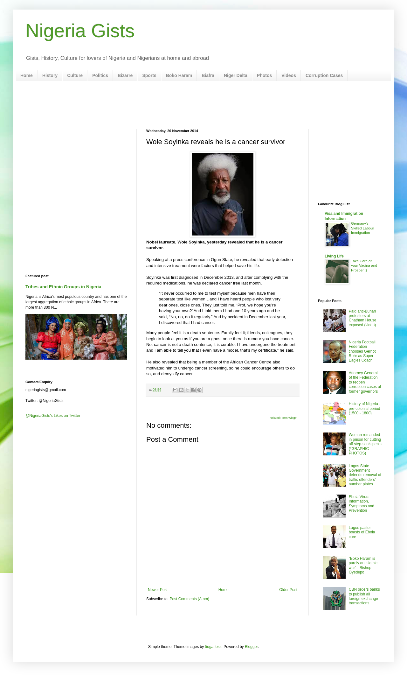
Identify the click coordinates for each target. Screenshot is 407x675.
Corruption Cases (324, 75)
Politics (100, 75)
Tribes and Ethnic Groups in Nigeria (63, 286)
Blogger (251, 646)
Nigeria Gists (80, 30)
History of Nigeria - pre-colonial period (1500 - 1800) (364, 408)
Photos (264, 75)
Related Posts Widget (283, 417)
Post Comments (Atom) (189, 599)
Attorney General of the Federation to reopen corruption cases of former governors (365, 382)
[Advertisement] (203, 105)
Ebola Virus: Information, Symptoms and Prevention (361, 504)
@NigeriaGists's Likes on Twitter (52, 415)
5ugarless (213, 646)
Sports (149, 75)
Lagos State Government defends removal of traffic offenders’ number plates (365, 475)
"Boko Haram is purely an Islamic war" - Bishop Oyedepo (363, 565)
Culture (75, 75)
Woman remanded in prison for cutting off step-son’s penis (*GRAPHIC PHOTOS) (365, 443)
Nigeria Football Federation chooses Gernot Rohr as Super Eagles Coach (362, 351)
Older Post (288, 589)
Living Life (334, 256)
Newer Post (158, 589)
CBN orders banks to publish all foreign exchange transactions (364, 596)
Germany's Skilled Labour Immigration (362, 228)
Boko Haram (179, 75)
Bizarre (125, 75)
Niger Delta (235, 75)
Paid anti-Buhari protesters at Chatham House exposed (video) (362, 318)
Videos (288, 75)
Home (26, 75)
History (50, 75)
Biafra (208, 75)
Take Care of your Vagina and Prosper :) (364, 265)
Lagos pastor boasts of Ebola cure (362, 532)
